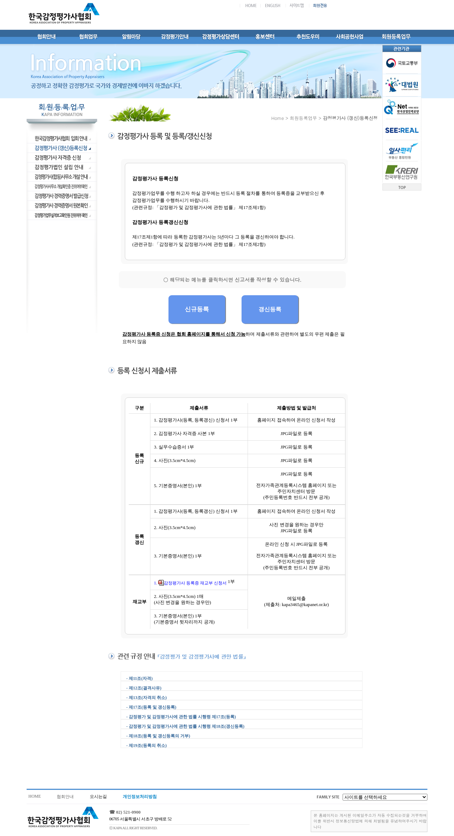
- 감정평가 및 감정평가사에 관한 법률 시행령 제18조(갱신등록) (185, 726)
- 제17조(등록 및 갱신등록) (151, 707)
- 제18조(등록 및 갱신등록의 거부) (158, 735)
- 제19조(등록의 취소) (146, 745)
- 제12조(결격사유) (143, 688)
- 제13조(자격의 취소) (146, 697)
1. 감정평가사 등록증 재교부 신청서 (190, 583)
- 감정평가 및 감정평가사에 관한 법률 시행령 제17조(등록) (181, 716)
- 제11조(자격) (139, 678)
